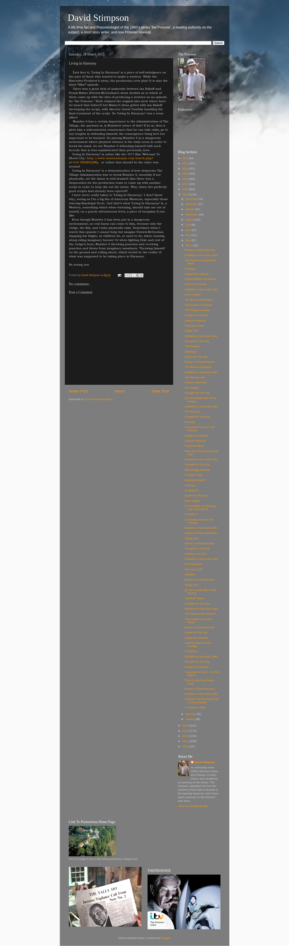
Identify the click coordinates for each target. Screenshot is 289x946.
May (188, 235)
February (191, 713)
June (188, 230)
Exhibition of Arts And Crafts (201, 255)
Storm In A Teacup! (196, 284)
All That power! (193, 564)
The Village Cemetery (197, 310)
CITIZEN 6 (191, 651)
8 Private (190, 268)
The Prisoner (192, 346)
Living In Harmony (195, 320)
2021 (185, 163)
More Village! (192, 500)
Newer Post (78, 391)
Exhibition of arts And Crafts (201, 527)
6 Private (190, 422)
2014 (185, 725)
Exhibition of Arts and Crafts (201, 336)
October (190, 209)
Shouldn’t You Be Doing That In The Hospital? (201, 701)
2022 (185, 158)
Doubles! (190, 574)
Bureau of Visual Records (200, 249)
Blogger (165, 938)
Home (120, 391)
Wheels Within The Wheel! (200, 279)
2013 (185, 730)
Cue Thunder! (193, 294)
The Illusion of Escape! (198, 366)
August (189, 219)
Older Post (160, 391)
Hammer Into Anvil (195, 553)
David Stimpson (98, 17)
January (190, 719)
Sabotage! (191, 351)
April (188, 240)
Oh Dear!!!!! (191, 490)
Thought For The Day (197, 392)
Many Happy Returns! (197, 469)
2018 (185, 178)
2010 (185, 746)
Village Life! (191, 330)
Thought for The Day (197, 341)
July (188, 224)
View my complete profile (193, 806)
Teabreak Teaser (194, 325)
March (189, 245)
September (192, 214)
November (191, 204)
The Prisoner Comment (198, 305)
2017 (185, 184)
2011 (185, 741)
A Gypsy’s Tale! (194, 474)
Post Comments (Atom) (98, 399)
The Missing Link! (195, 377)
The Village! (192, 387)
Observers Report (195, 480)
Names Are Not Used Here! (201, 533)
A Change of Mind (195, 707)
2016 (185, 189)
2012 (185, 736)
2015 (185, 194)
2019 (185, 173)
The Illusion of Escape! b (199, 299)
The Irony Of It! (193, 569)
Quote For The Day (196, 356)
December (191, 199)
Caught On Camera (196, 315)
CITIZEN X (191, 514)
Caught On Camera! (196, 273)
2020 (185, 168)
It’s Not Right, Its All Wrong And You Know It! (200, 508)
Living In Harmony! (196, 382)
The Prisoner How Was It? (200, 613)
